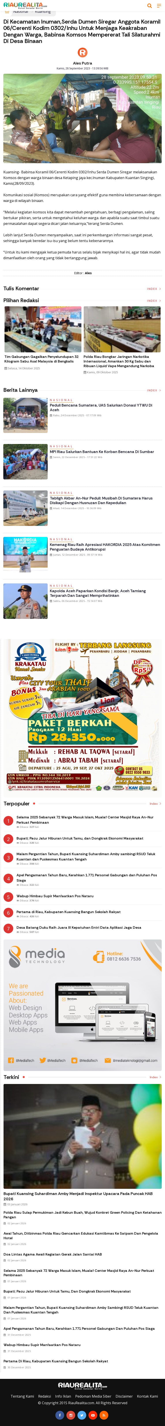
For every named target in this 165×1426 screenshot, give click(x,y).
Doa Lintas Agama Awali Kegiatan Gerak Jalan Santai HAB (53, 1254)
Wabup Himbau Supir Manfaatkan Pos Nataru (42, 1345)
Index (154, 289)
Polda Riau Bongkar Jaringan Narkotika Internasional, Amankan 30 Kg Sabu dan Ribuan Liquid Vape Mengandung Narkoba (119, 361)
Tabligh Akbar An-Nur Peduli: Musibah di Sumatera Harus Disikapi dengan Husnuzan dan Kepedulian (101, 500)
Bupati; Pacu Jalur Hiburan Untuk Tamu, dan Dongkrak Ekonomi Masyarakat (67, 1291)
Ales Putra (82, 63)
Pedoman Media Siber (93, 1396)
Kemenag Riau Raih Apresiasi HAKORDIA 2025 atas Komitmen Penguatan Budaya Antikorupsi (105, 547)
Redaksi (44, 1396)
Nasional (20, 11)
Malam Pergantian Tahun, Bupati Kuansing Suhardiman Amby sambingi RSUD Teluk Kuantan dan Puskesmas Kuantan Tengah (81, 1310)
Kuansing (43, 11)
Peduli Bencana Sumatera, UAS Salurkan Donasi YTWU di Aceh (101, 407)
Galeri (5, 1375)
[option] (42, 340)
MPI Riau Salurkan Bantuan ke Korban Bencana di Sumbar (102, 451)
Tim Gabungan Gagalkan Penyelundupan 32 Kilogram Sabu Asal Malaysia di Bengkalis (41, 359)
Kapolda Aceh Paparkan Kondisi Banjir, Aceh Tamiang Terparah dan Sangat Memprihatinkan (98, 593)
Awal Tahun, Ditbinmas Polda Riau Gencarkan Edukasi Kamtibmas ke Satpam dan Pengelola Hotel (81, 1235)
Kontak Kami (147, 1396)
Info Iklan (63, 1396)
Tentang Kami (22, 1396)
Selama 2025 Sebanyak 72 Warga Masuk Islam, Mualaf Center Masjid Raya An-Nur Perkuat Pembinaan (79, 1273)
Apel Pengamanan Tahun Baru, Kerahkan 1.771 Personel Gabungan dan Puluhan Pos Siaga (79, 1328)
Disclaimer (124, 1396)
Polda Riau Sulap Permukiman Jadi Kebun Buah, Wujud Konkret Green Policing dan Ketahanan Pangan (83, 1214)
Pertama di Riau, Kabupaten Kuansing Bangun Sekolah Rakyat (56, 1361)
